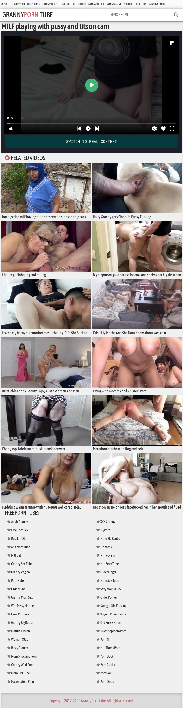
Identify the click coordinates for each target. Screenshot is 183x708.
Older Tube (141, 4)
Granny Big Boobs (20, 623)
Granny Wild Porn (20, 665)
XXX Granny (105, 522)
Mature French (18, 631)
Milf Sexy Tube (107, 564)
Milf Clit (82, 4)
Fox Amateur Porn (20, 681)
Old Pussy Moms (108, 623)
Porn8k (103, 639)
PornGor (103, 673)
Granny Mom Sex (157, 4)
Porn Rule (129, 4)
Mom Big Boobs (108, 538)
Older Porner (106, 597)
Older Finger (106, 572)
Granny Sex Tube (96, 4)
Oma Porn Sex (18, 614)
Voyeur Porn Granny (111, 614)
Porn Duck (105, 656)
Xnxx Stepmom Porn (111, 631)
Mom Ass (104, 547)
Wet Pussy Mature (20, 606)
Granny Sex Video (51, 4)
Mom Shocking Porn (22, 656)
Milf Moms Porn (108, 648)
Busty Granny (17, 648)
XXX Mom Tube (68, 4)
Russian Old (16, 538)
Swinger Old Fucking (111, 606)
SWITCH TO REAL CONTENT (91, 141)
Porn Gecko (105, 665)
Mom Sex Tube (107, 580)
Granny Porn (18, 4)
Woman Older (18, 639)
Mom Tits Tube (18, 673)
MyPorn (103, 530)
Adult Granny (17, 522)
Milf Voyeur (105, 555)
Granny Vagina (114, 4)
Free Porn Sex (33, 4)
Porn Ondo (105, 681)
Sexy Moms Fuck (108, 589)
